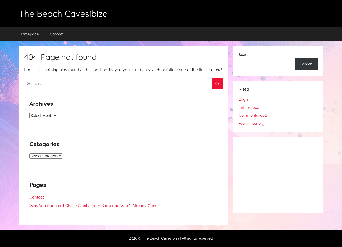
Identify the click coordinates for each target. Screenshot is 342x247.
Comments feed (253, 115)
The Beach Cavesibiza (63, 13)
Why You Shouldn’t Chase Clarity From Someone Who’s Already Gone (93, 205)
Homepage (29, 34)
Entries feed (249, 107)
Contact (57, 34)
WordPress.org (251, 123)
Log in (244, 99)
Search (244, 54)
